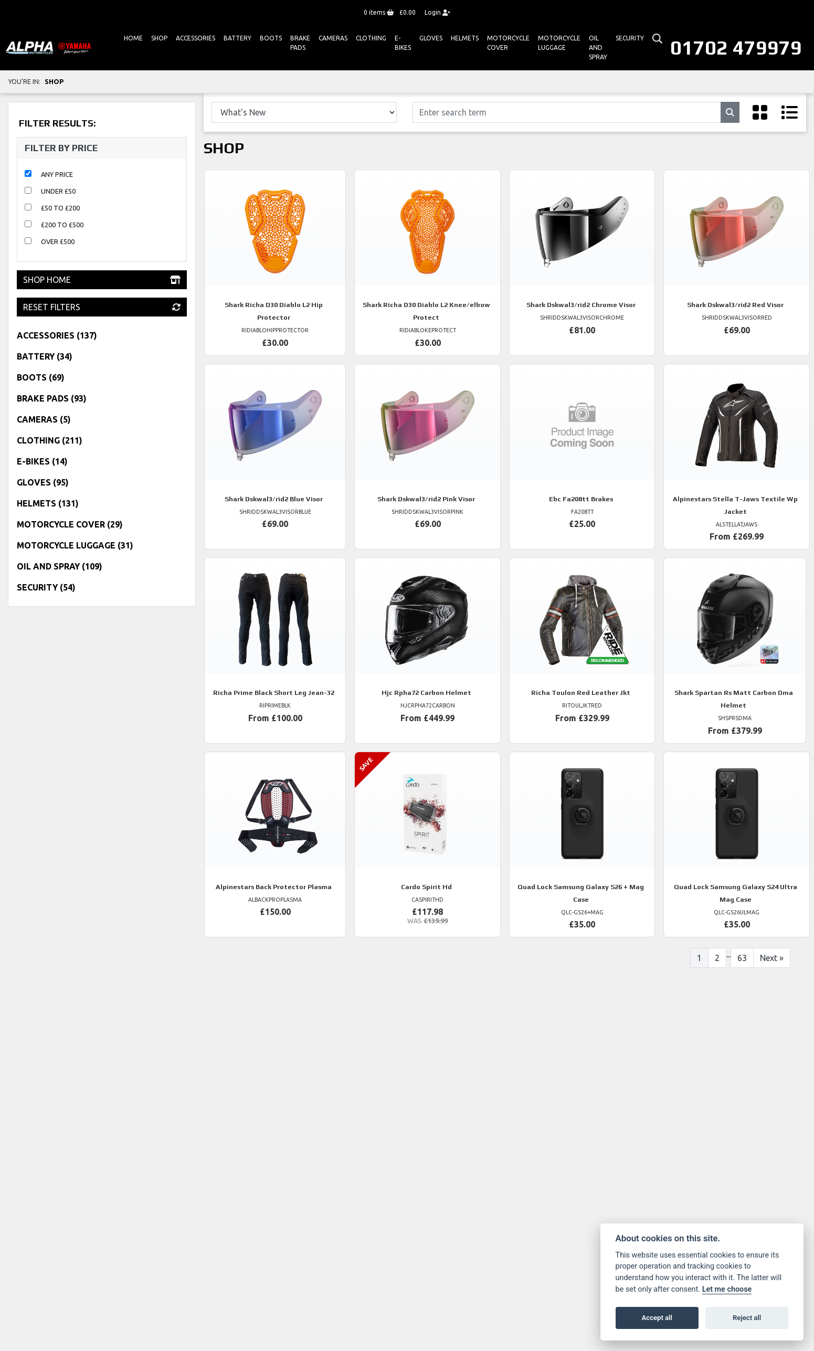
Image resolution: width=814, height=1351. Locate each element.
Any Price (57, 174)
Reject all (747, 1318)
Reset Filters (102, 307)
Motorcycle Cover (508, 43)
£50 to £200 (60, 208)
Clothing (371, 38)
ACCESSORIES (195, 38)
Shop (159, 38)
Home (133, 38)
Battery (237, 38)
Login (437, 12)
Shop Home (102, 279)
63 (742, 958)
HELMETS (465, 38)
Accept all (657, 1318)
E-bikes (403, 43)
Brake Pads (300, 43)
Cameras (333, 38)
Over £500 (58, 241)
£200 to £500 (62, 224)
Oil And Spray (598, 47)
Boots (271, 38)
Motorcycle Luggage (559, 43)
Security (630, 38)
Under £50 (58, 191)
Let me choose (727, 1289)
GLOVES (430, 38)
